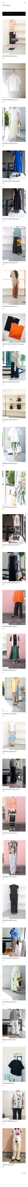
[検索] (25, 2)
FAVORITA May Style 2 (9, 920)
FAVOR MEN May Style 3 (10, 100)
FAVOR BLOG (6, 5)
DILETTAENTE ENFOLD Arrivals (13, 344)
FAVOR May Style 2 (8, 1083)
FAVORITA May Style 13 (10, 143)
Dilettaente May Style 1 (9, 1040)
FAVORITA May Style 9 (9, 507)
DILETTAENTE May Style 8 (11, 181)
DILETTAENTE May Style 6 (11, 382)
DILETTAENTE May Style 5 (11, 545)
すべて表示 (22, 13)
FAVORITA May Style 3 (9, 877)
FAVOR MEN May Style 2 (10, 1121)
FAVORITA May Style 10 (10, 420)
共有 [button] (3, 58)
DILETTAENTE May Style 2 (11, 958)
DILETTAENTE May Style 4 (11, 583)
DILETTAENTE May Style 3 (11, 789)
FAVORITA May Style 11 (10, 306)
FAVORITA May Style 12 (10, 263)
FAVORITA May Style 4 (9, 833)
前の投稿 (24, 1173)
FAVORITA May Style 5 (9, 751)
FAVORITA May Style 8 (9, 626)
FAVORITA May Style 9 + (10, 463)
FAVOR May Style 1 (8, 1165)
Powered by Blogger (14, 1182)
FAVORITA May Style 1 (9, 1002)
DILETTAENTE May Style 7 (11, 219)
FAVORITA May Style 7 (9, 670)
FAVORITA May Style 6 (9, 714)
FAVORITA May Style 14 (10, 56)
